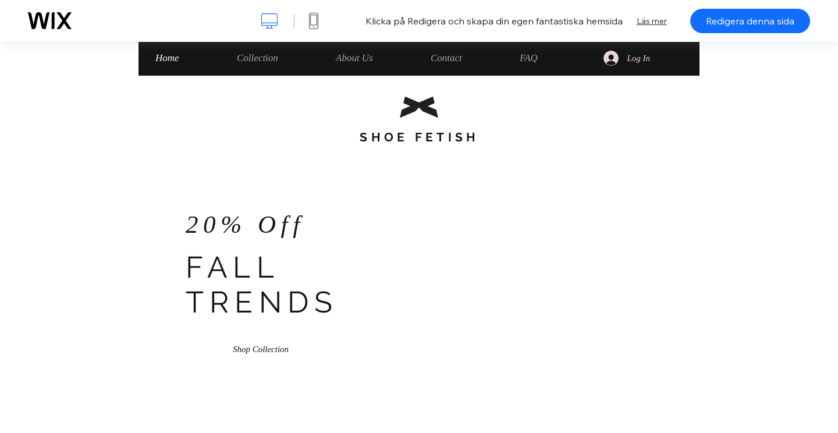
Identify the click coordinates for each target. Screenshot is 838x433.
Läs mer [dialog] (652, 21)
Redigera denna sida (750, 21)
